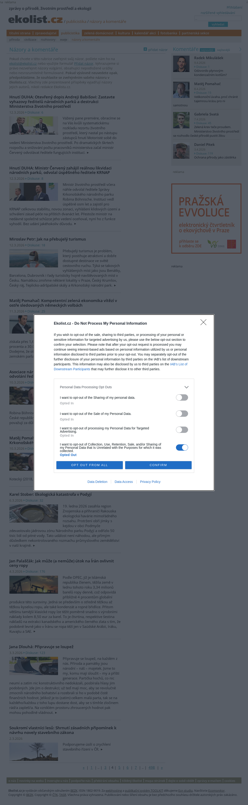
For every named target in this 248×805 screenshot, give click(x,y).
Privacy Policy (150, 482)
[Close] (205, 323)
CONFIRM (158, 465)
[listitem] (124, 387)
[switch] (182, 397)
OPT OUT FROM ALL (89, 465)
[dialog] (124, 403)
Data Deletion (97, 482)
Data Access (124, 482)
